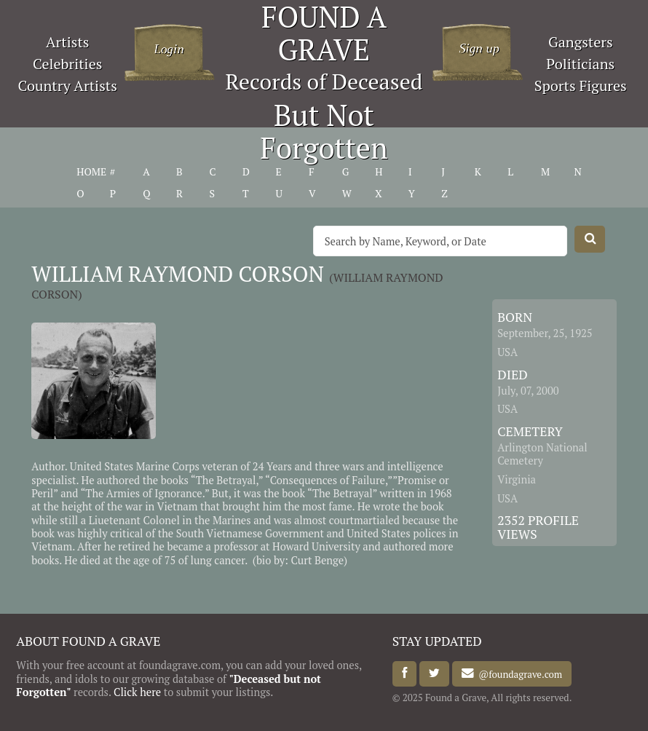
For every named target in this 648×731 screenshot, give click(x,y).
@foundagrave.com (518, 673)
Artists (68, 42)
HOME (91, 171)
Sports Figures (580, 85)
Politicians (580, 64)
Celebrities (67, 64)
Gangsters (580, 42)
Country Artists (67, 85)
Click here (137, 692)
